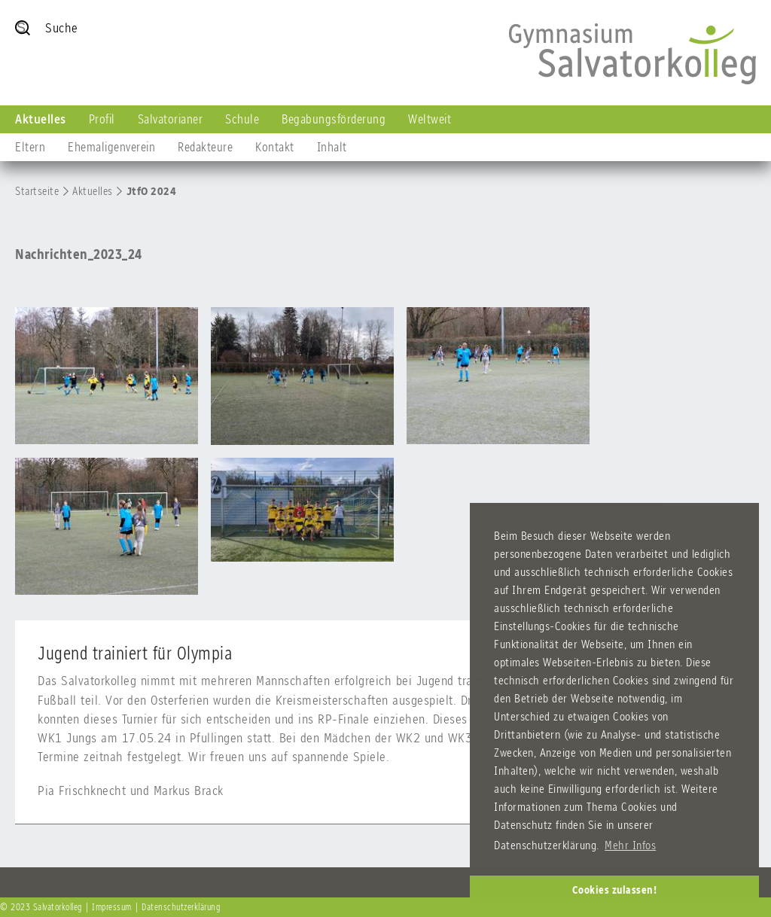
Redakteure (205, 146)
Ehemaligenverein (111, 146)
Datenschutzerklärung (181, 907)
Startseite (37, 191)
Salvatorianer (170, 118)
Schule (242, 118)
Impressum (112, 907)
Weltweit (429, 118)
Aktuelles (40, 118)
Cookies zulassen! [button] (614, 890)
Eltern (30, 146)
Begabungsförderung (334, 118)
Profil (102, 118)
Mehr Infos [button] (630, 845)
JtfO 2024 (151, 191)
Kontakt (274, 146)
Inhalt (332, 146)
